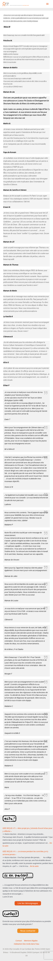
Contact (19, 941)
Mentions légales (30, 941)
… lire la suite (34, 866)
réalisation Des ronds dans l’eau (26, 944)
